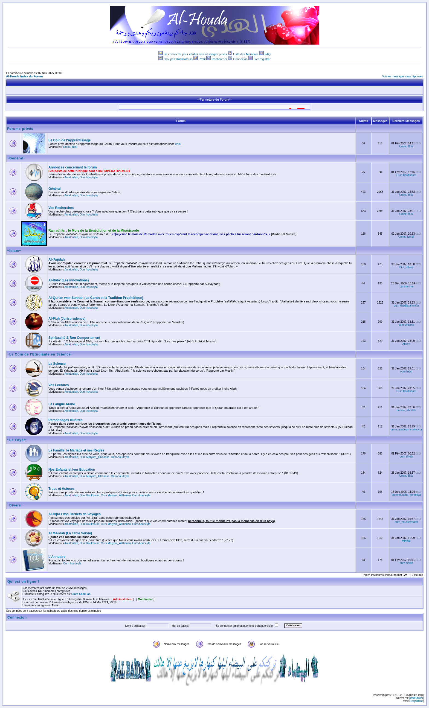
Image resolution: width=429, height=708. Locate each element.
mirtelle (406, 541)
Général (54, 189)
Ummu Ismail (406, 236)
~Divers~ (15, 505)
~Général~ (16, 158)
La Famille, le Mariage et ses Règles (76, 450)
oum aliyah (406, 456)
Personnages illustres (65, 420)
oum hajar (406, 371)
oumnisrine (406, 286)
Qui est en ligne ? (23, 582)
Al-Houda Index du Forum (24, 76)
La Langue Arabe (61, 404)
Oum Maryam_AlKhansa (94, 457)
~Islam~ (14, 251)
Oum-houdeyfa (89, 177)
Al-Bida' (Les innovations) (68, 280)
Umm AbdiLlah (81, 594)
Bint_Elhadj (406, 267)
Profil (202, 59)
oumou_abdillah (406, 410)
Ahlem (406, 343)
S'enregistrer (262, 59)
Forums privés (20, 129)
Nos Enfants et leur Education (71, 469)
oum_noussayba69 (406, 521)
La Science (57, 364)
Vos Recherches (61, 208)
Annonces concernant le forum (72, 167)
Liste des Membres (246, 54)
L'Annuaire (56, 557)
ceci (178, 143)
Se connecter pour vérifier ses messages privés (195, 54)
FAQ (268, 54)
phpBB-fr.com (416, 698)
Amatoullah (71, 177)
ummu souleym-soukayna (406, 429)
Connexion (240, 59)
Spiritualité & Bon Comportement (74, 338)
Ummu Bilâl (70, 146)
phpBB (388, 695)
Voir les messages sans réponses (402, 76)
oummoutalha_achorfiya (406, 494)
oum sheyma (406, 324)
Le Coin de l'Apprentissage (69, 140)
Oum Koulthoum (406, 175)
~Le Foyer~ (17, 440)
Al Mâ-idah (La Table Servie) (70, 533)
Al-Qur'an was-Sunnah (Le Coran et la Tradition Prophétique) (95, 298)
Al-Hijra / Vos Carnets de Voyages (74, 514)
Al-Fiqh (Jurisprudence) (66, 319)
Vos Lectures (58, 385)
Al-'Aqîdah (56, 259)
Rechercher (219, 59)
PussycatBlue (416, 701)
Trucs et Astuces (61, 489)
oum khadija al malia (406, 305)
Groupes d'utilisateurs (178, 59)
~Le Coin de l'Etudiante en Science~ (40, 354)
